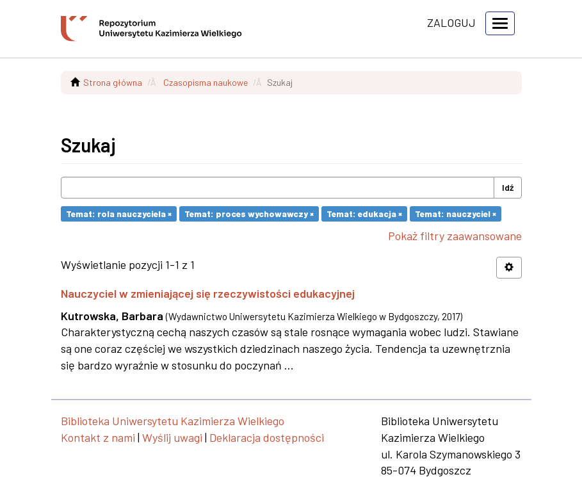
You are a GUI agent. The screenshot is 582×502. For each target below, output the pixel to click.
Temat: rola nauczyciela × (119, 213)
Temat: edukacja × (364, 213)
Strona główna (112, 82)
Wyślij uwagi (172, 437)
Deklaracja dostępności (266, 437)
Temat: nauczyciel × (455, 213)
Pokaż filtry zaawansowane (455, 236)
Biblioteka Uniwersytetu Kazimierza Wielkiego (172, 421)
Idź (507, 187)
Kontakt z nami (98, 437)
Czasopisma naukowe (205, 82)
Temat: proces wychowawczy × (249, 213)
